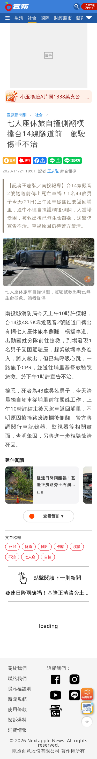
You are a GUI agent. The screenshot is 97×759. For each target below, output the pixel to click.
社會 (32, 18)
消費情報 (17, 730)
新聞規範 (17, 699)
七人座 (30, 556)
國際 (45, 18)
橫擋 (76, 546)
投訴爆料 (17, 719)
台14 (12, 546)
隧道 (28, 546)
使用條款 (17, 709)
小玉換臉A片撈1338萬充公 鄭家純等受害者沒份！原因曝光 (55, 98)
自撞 (47, 556)
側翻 (60, 546)
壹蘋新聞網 (17, 114)
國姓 (44, 546)
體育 (80, 18)
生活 (19, 18)
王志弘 (53, 170)
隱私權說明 (18, 689)
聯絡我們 (17, 678)
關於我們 (17, 668)
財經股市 (63, 18)
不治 (12, 556)
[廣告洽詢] (87, 708)
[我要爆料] (87, 694)
